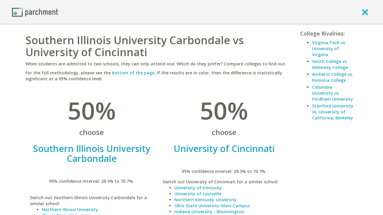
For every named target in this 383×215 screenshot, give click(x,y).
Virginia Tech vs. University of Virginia (329, 48)
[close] (365, 12)
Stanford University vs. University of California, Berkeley (332, 112)
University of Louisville (197, 193)
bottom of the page (133, 73)
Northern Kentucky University (205, 199)
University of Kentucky (198, 188)
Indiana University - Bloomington (209, 211)
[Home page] (35, 12)
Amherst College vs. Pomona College (332, 77)
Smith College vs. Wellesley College (330, 64)
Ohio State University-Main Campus (212, 205)
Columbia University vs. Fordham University (332, 93)
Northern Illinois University (70, 209)
